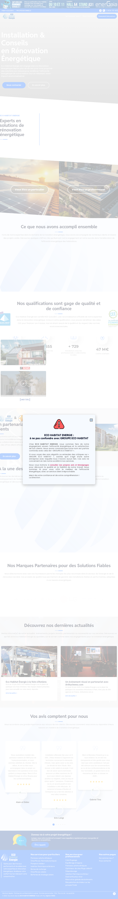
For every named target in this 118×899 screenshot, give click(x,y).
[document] (59, 449)
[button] (91, 420)
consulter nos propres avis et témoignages (69, 465)
